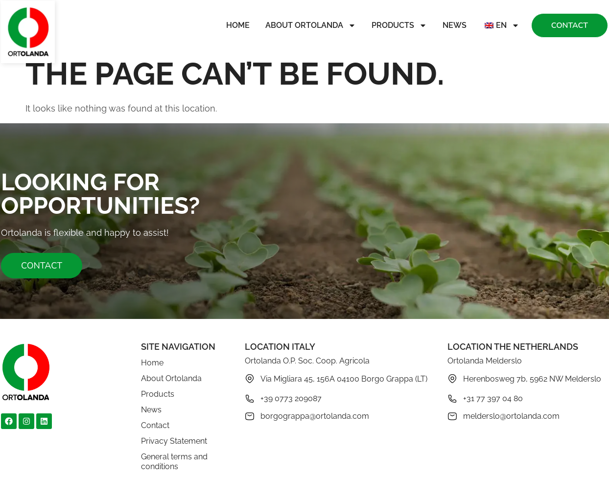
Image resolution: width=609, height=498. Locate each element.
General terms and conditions (174, 461)
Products (399, 25)
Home (238, 25)
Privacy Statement (174, 441)
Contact (155, 425)
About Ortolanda (310, 25)
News (455, 25)
